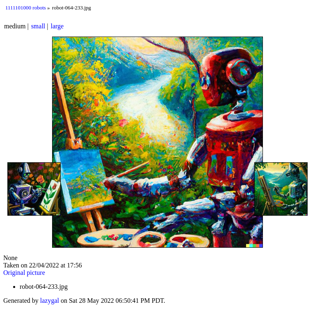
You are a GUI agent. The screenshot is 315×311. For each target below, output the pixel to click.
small (38, 26)
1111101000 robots (25, 8)
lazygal (49, 300)
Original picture (24, 272)
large (57, 26)
